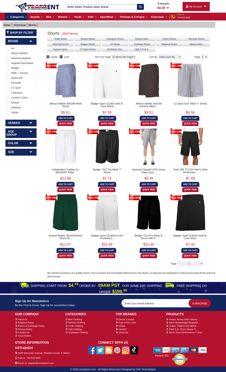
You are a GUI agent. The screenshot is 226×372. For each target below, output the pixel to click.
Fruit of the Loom (126, 322)
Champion (15, 92)
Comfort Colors (17, 97)
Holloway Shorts (142, 44)
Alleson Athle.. (196, 44)
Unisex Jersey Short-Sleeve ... (183, 319)
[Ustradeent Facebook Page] (92, 350)
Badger (13, 68)
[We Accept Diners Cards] (175, 350)
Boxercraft (15, 77)
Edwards (14, 107)
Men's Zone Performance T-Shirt (184, 332)
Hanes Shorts (169, 39)
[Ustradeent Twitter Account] (100, 350)
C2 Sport (14, 87)
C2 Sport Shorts (88, 49)
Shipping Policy (24, 322)
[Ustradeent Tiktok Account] (134, 350)
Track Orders (23, 335)
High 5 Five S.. (142, 49)
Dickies (13, 102)
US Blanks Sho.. (115, 49)
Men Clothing (73, 319)
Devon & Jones (125, 319)
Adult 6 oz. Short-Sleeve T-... (182, 329)
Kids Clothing (73, 329)
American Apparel (19, 58)
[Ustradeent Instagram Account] (126, 350)
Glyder (13, 112)
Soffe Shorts (61, 39)
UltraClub (122, 332)
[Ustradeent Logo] (37, 7)
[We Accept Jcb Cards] (184, 350)
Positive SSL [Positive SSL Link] (162, 355)
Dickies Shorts (88, 39)
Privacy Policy (23, 329)
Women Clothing (75, 322)
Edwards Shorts (169, 44)
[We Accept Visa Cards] (202, 350)
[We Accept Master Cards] (193, 350)
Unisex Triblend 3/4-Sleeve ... (182, 326)
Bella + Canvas (17, 73)
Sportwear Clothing (76, 332)
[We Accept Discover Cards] (166, 350)
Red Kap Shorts (61, 44)
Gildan (120, 326)
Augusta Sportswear (20, 63)
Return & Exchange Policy (30, 326)
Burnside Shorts (196, 39)
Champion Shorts (114, 39)
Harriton (121, 329)
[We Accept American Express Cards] (157, 350)
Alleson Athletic (17, 53)
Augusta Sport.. (60, 49)
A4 (10, 48)
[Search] (140, 7)
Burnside (14, 82)
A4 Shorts (115, 44)
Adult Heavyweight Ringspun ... (183, 322)
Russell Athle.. (142, 39)
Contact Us (22, 332)
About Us (21, 319)
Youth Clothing (74, 326)
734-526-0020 (183, 17)
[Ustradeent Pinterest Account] (117, 350)
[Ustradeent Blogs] (109, 350)
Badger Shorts (88, 44)
